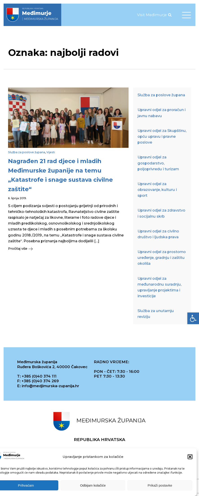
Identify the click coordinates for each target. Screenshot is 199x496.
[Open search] (170, 15)
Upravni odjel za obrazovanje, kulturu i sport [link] (157, 189)
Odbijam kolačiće (93, 485)
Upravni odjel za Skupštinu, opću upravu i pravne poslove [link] (162, 136)
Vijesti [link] (50, 152)
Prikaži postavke (160, 485)
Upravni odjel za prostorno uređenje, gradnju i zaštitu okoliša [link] (162, 257)
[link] (193, 318)
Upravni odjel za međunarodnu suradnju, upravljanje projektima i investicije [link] (160, 287)
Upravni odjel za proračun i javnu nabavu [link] (162, 112)
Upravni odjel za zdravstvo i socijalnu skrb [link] (161, 213)
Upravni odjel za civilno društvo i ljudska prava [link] (158, 234)
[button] (190, 457)
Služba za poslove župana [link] (26, 152)
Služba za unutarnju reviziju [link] (156, 313)
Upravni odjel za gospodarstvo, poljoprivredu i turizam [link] (158, 163)
